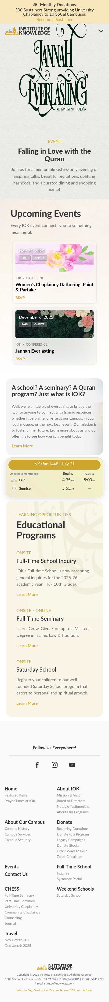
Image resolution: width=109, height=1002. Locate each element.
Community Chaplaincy (22, 912)
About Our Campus (25, 822)
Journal (10, 923)
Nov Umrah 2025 (18, 940)
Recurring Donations (72, 828)
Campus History (17, 828)
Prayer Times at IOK (20, 801)
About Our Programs (73, 812)
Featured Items (16, 795)
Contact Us (16, 874)
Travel (11, 933)
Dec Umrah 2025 (18, 945)
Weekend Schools (75, 888)
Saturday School (69, 895)
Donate (64, 822)
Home (11, 788)
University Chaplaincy (21, 906)
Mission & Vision (69, 795)
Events (11, 866)
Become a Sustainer (54, 19)
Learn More (22, 445)
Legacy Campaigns (71, 840)
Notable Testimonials (73, 806)
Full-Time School (74, 866)
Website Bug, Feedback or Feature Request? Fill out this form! (54, 990)
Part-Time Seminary (20, 901)
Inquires (63, 873)
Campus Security (18, 840)
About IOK (68, 788)
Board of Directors (71, 801)
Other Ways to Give (72, 851)
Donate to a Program (73, 834)
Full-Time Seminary (19, 895)
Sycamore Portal (69, 879)
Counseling (13, 918)
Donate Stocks (68, 845)
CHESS (12, 888)
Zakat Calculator (69, 856)
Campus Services (18, 834)
